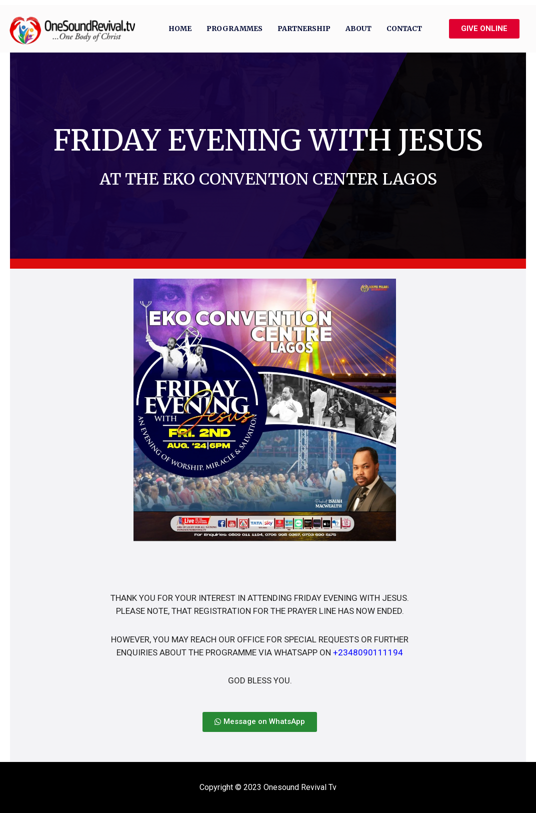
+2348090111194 (368, 652)
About (359, 28)
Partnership (304, 28)
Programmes (234, 28)
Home (180, 28)
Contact (404, 28)
